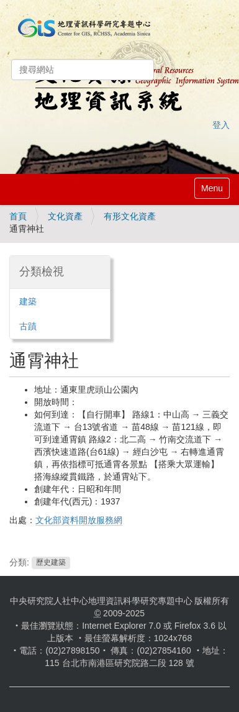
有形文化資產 (130, 216)
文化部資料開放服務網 (78, 520)
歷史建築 (51, 563)
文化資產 (65, 216)
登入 (221, 125)
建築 (28, 301)
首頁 (18, 216)
